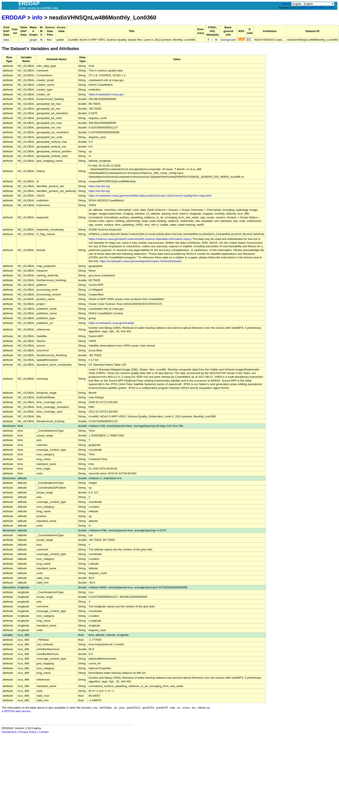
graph (33, 39)
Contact (44, 732)
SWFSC (323, 7)
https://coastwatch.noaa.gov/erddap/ (111, 323)
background (228, 39)
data (6, 39)
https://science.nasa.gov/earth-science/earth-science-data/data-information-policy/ (140, 239)
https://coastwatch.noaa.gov (106, 94)
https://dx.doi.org (99, 186)
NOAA (305, 7)
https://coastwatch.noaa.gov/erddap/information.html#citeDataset (141, 261)
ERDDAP (14, 17)
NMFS (313, 7)
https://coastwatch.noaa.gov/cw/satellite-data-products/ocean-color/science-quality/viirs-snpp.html (150, 195)
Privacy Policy (27, 732)
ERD (331, 7)
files (49, 39)
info (37, 17)
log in (285, 3)
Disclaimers (9, 732)
